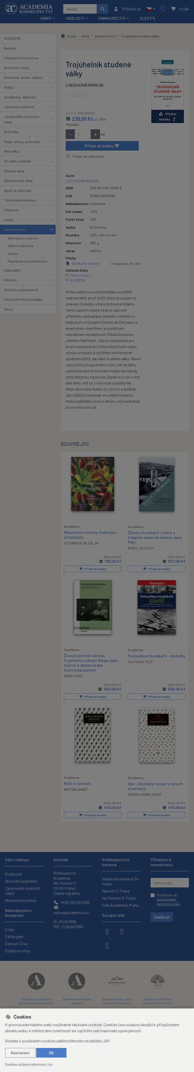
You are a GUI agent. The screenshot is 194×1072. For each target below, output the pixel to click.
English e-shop (17, 950)
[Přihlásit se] (127, 9)
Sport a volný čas (17, 190)
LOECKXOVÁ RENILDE (85, 85)
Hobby (9, 87)
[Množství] (83, 134)
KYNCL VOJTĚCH (141, 548)
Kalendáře (12, 270)
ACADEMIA (12, 38)
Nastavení (20, 1052)
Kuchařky (11, 132)
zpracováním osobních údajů (168, 901)
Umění (9, 220)
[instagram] (122, 931)
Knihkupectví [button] (112, 18)
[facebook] (107, 931)
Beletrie (10, 48)
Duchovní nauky (16, 68)
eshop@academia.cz (71, 910)
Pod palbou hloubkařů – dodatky (156, 655)
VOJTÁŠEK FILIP (140, 662)
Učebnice (11, 210)
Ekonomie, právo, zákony (23, 77)
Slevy (8, 309)
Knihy (85, 36)
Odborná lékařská (20, 246)
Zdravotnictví (14, 229)
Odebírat (162, 917)
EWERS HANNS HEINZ (144, 794)
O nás (9, 929)
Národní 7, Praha (115, 890)
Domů (68, 36)
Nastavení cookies (21, 900)
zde (50, 1064)
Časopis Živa (16, 943)
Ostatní (13, 254)
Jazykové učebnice (19, 107)
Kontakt (61, 859)
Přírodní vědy (14, 171)
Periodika (11, 151)
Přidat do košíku (102, 145)
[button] (150, 9)
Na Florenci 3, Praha (119, 898)
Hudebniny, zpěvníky (20, 97)
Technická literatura (20, 200)
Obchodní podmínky (21, 881)
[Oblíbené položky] (163, 9)
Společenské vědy (18, 180)
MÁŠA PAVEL (74, 676)
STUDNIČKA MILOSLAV (81, 543)
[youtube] (107, 945)
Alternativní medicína (23, 238)
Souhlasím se (168, 899)
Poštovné (13, 874)
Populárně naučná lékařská (27, 261)
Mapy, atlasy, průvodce (22, 141)
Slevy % (148, 18)
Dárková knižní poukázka (23, 299)
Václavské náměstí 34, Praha (121, 881)
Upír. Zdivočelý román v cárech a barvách (155, 786)
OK (51, 1052)
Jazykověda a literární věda (21, 119)
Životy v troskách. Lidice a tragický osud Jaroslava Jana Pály (155, 537)
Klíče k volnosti (77, 783)
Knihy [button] (46, 18)
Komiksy (10, 280)
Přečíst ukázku (168, 116)
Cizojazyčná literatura (21, 58)
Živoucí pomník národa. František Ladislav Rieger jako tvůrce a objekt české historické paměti (91, 662)
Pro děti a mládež (17, 161)
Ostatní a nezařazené (21, 290)
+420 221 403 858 (71, 902)
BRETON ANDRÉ (76, 789)
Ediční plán (14, 936)
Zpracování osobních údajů (22, 891)
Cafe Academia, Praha (120, 905)
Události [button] (75, 18)
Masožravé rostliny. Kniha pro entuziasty (90, 534)
